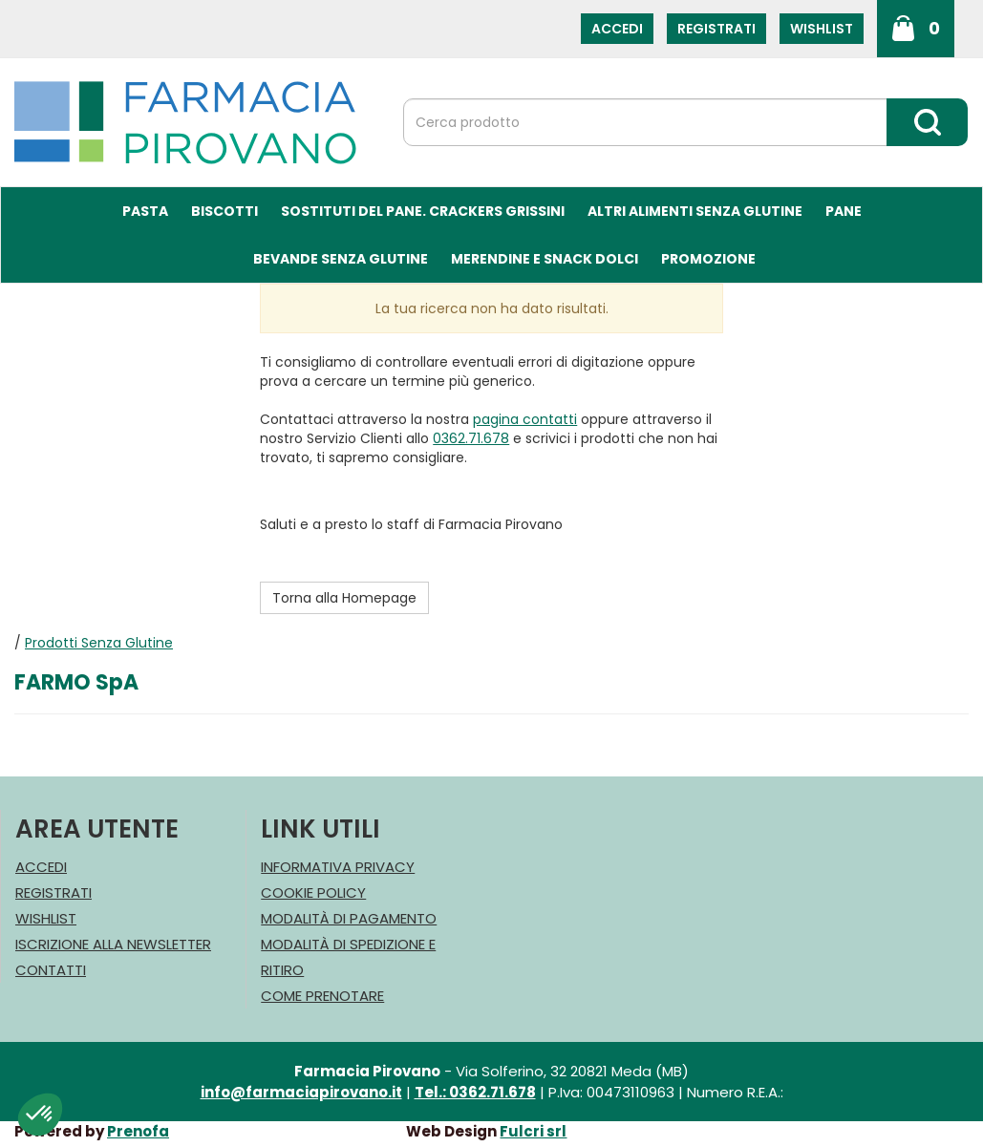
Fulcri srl (533, 1131)
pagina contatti (525, 419)
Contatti (50, 970)
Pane (843, 211)
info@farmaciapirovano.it (301, 1092)
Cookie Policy (313, 892)
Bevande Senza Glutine (340, 258)
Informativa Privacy (338, 867)
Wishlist (821, 28)
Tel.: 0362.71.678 (475, 1092)
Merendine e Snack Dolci (544, 258)
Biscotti (224, 211)
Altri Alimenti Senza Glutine (695, 211)
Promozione (708, 258)
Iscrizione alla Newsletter (113, 944)
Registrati (716, 28)
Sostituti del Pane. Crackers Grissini (423, 211)
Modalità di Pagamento (349, 918)
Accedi (617, 28)
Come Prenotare (322, 996)
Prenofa (138, 1131)
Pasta (145, 211)
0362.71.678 (471, 438)
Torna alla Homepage (344, 597)
